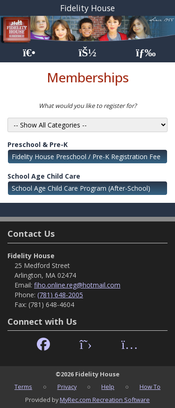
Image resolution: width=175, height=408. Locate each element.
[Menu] (146, 52)
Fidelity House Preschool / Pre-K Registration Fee (86, 156)
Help (107, 386)
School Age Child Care (43, 176)
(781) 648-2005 (60, 294)
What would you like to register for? (88, 105)
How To (150, 386)
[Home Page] (29, 52)
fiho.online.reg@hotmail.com (77, 285)
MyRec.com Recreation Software (105, 399)
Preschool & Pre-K (37, 144)
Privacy (67, 386)
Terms (23, 386)
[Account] (87, 52)
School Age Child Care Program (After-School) (81, 188)
